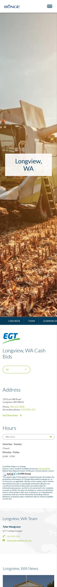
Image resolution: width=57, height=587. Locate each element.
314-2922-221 (28, 409)
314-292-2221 (13, 536)
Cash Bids (14, 321)
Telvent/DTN (44, 469)
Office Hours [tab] (10, 437)
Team (31, 321)
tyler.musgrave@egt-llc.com (19, 540)
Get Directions (10, 415)
